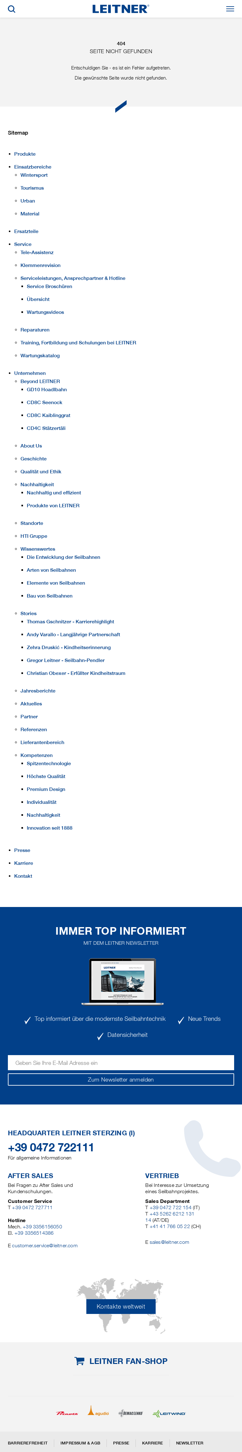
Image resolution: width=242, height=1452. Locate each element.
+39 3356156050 (42, 1227)
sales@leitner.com (169, 1242)
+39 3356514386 (34, 1233)
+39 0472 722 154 (171, 1207)
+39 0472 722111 (51, 1147)
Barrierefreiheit (28, 1443)
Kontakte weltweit (121, 1306)
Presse (121, 1443)
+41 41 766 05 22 (170, 1226)
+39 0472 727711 (32, 1207)
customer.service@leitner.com (44, 1246)
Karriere (152, 1443)
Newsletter (190, 1443)
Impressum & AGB (80, 1443)
